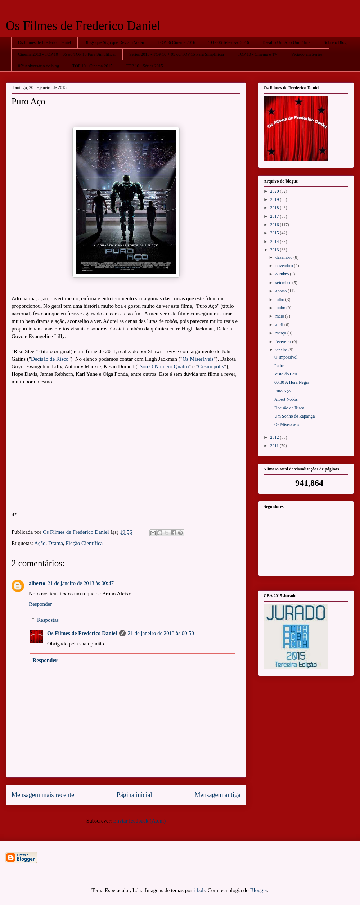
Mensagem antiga (217, 794)
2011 (275, 445)
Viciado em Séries (306, 54)
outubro (282, 273)
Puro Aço (282, 390)
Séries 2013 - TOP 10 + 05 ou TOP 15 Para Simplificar (176, 54)
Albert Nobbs (286, 399)
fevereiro (283, 341)
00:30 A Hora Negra (291, 382)
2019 (275, 199)
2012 (275, 437)
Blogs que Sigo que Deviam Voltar (114, 42)
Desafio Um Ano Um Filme (286, 42)
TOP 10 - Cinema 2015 (92, 65)
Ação (40, 543)
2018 (275, 207)
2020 (275, 191)
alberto (37, 583)
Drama (55, 543)
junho (280, 307)
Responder (40, 604)
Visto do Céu (285, 374)
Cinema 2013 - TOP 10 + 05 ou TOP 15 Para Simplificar (67, 54)
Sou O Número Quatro (164, 366)
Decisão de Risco (49, 359)
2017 (275, 216)
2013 (275, 249)
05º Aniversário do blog (38, 65)
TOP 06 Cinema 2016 (176, 42)
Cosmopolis (211, 366)
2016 (275, 224)
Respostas (48, 620)
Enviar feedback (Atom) (139, 821)
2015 (275, 232)
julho (280, 299)
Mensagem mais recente (43, 794)
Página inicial (134, 794)
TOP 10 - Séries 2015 (144, 65)
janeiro (281, 349)
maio (280, 316)
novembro (284, 265)
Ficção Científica (84, 543)
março (281, 333)
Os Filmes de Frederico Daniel (83, 26)
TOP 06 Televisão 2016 (228, 42)
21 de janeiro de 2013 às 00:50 (161, 633)
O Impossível (285, 357)
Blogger (258, 890)
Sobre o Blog (335, 42)
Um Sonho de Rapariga (294, 416)
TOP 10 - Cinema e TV (258, 54)
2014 (275, 241)
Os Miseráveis (198, 359)
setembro (283, 282)
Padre (279, 365)
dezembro (284, 257)
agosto (281, 290)
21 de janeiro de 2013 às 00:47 (81, 583)
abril (279, 324)
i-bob (199, 890)
